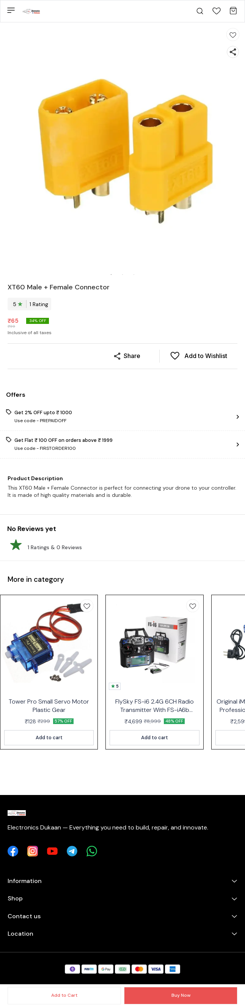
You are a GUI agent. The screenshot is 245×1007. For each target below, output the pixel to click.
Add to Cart (64, 995)
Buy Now (180, 995)
